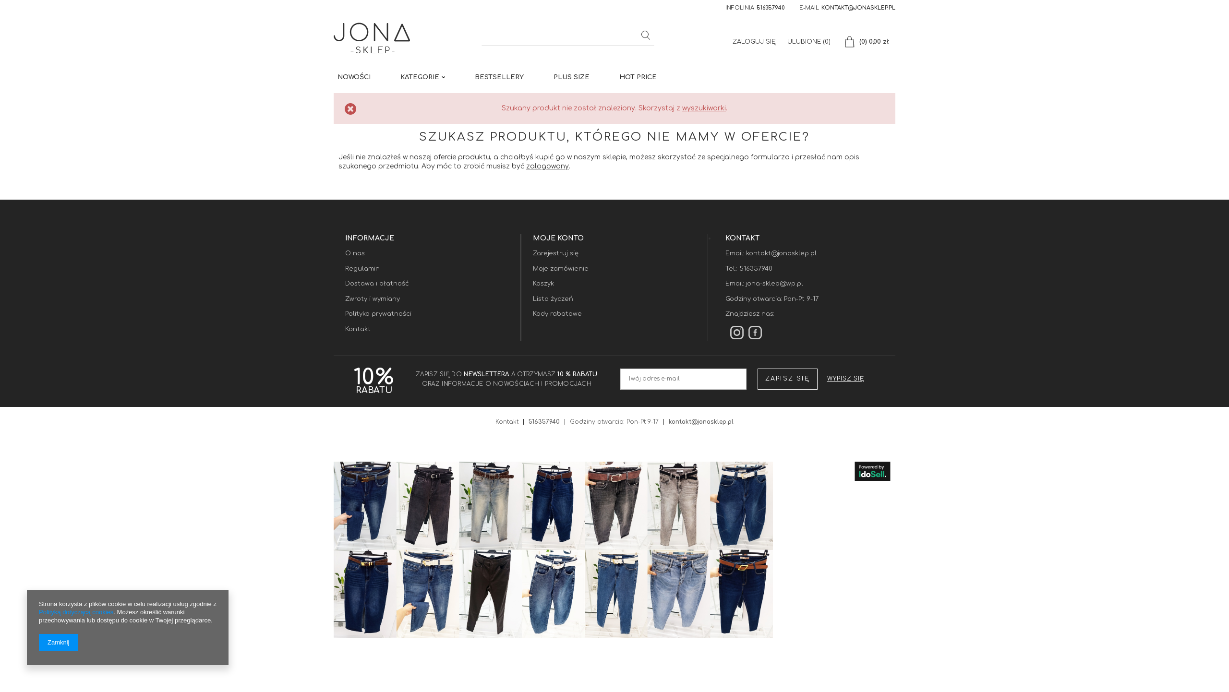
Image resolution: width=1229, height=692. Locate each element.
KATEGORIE (419, 77)
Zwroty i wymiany (372, 299)
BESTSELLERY (499, 77)
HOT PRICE (638, 77)
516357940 (771, 8)
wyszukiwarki (704, 108)
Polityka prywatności (378, 313)
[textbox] (568, 36)
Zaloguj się (755, 41)
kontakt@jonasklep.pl (858, 8)
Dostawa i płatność (377, 283)
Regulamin (362, 268)
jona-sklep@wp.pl (774, 283)
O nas (355, 253)
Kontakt (358, 329)
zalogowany (547, 166)
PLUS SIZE (572, 77)
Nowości (354, 77)
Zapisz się (787, 378)
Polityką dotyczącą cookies (76, 612)
